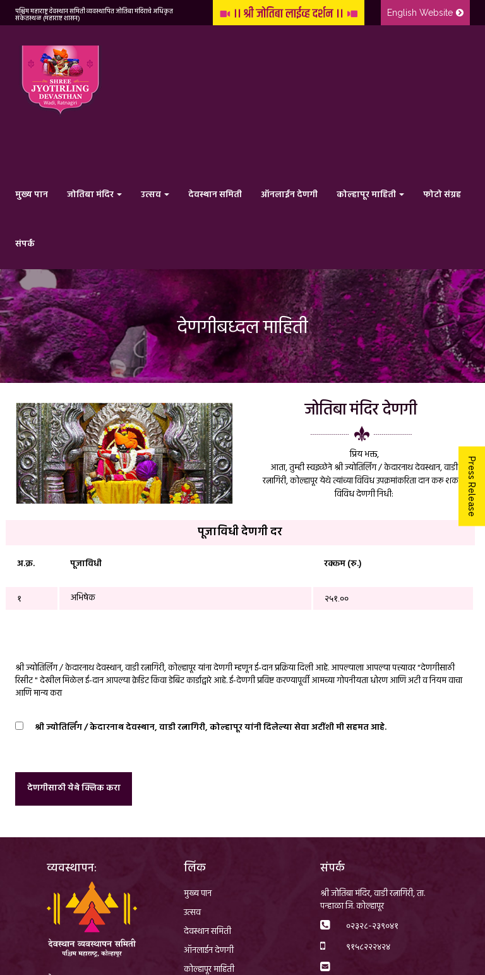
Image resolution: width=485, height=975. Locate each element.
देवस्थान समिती (215, 195)
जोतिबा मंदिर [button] (94, 195)
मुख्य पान (31, 195)
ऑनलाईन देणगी (289, 195)
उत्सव (192, 912)
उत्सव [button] (155, 195)
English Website (425, 13)
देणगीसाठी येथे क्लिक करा (74, 788)
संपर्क (25, 244)
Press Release (472, 486)
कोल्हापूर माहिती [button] (370, 195)
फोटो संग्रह (442, 195)
